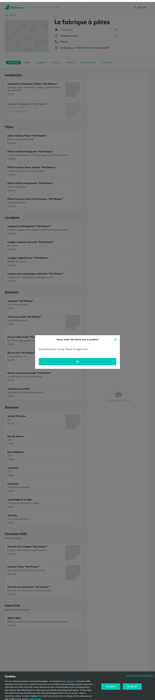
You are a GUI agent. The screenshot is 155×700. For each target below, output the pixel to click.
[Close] (115, 337)
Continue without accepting (139, 673)
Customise (111, 684)
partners (70, 679)
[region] (77, 685)
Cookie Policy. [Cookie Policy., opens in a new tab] (35, 697)
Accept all (132, 684)
